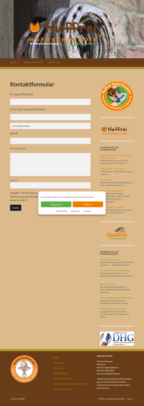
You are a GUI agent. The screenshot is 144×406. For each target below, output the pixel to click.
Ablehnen (88, 204)
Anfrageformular (33, 63)
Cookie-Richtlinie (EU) (63, 389)
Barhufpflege (106, 179)
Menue (13, 63)
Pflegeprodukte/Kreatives (112, 309)
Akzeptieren (56, 204)
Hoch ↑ (130, 399)
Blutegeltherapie (108, 284)
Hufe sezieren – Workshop (112, 168)
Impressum (87, 211)
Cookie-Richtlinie (61, 211)
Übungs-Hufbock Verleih (111, 207)
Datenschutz (75, 211)
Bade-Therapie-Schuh (110, 259)
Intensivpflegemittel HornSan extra (116, 297)
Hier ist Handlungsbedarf (112, 190)
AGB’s (56, 357)
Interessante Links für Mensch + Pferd (70, 384)
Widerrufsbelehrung (62, 378)
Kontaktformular (60, 373)
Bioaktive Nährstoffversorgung (114, 270)
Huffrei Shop (54, 63)
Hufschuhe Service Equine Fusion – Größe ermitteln (116, 156)
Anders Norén (117, 399)
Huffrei (21, 399)
